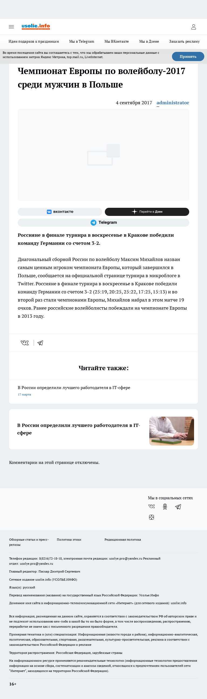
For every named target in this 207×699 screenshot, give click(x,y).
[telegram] (42, 343)
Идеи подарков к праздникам (34, 41)
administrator (173, 102)
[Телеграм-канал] (103, 223)
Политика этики (69, 539)
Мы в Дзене (149, 41)
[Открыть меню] (11, 26)
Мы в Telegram (81, 41)
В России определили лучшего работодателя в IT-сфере (103, 391)
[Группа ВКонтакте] (60, 212)
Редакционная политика (123, 539)
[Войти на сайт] (193, 26)
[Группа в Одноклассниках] (165, 506)
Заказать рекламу (184, 41)
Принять (188, 56)
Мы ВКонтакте (117, 41)
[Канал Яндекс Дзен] (147, 212)
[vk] (25, 343)
